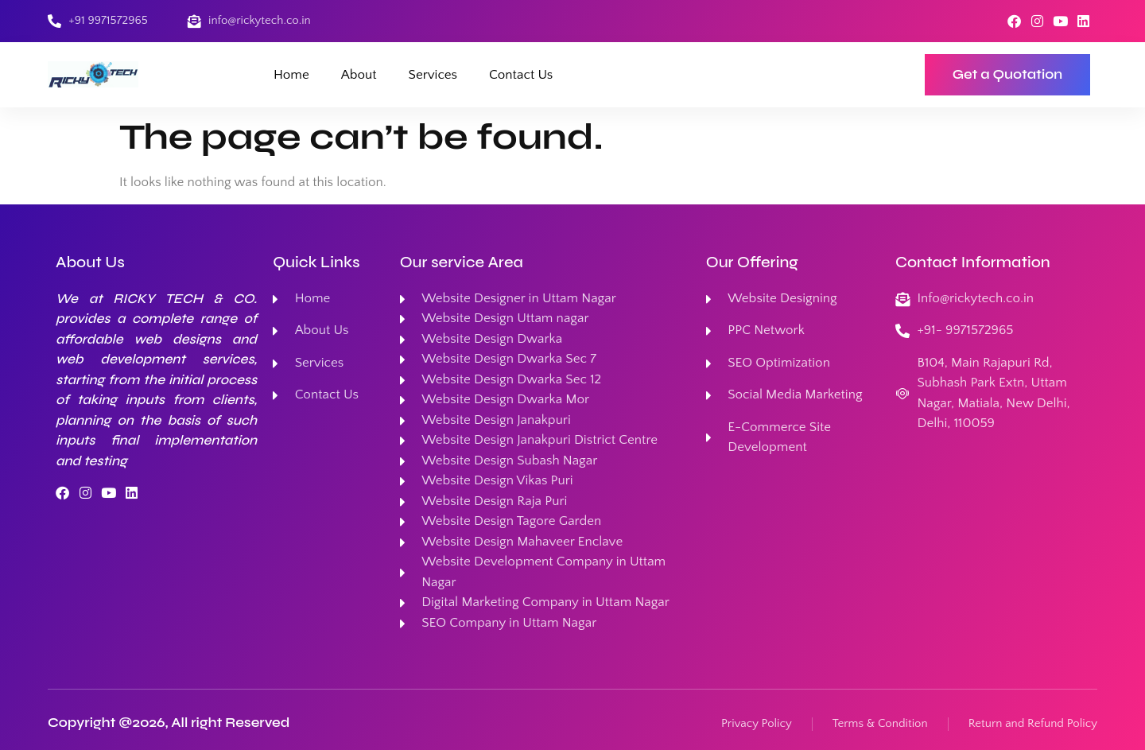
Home (291, 75)
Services (433, 75)
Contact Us (521, 75)
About (359, 75)
